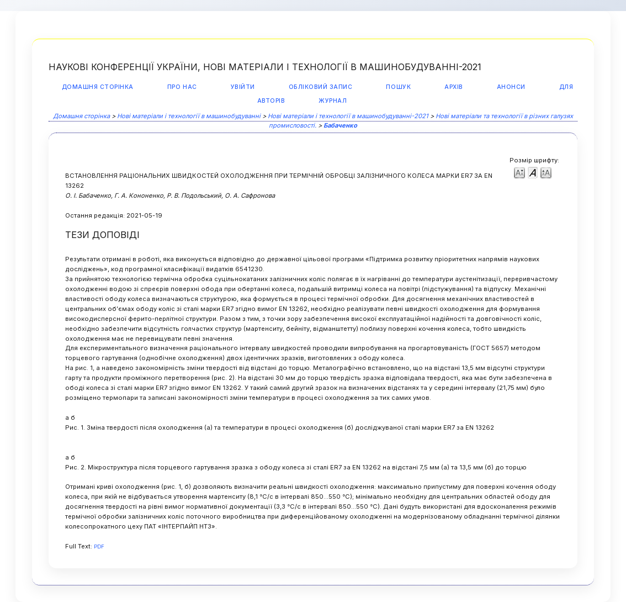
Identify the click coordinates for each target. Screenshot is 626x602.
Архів (453, 87)
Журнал (333, 100)
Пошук (398, 87)
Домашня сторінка (98, 87)
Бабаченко (340, 125)
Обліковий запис (321, 87)
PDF (99, 546)
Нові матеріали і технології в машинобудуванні (189, 116)
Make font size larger (545, 172)
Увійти (243, 87)
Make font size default (532, 172)
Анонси (511, 87)
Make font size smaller (519, 172)
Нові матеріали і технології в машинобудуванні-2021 (348, 116)
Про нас (182, 87)
